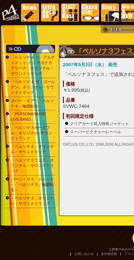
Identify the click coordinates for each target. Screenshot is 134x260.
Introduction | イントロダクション (50, 12)
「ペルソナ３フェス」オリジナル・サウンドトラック (32, 165)
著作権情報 (109, 254)
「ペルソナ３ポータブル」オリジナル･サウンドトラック (31, 132)
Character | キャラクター (90, 12)
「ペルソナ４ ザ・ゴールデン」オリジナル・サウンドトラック (33, 87)
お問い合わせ (84, 254)
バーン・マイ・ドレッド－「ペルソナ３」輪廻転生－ (32, 184)
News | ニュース (30, 12)
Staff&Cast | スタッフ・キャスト (70, 12)
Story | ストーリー (110, 12)
